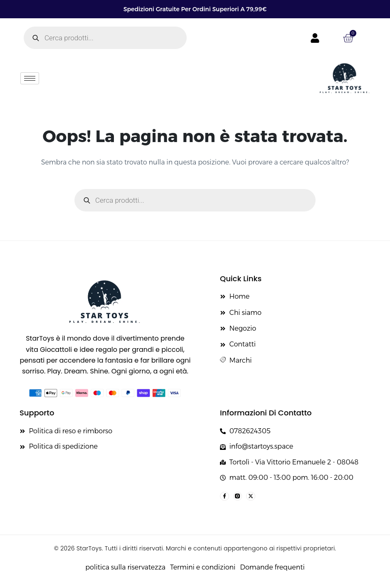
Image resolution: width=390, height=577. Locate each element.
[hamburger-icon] (29, 78)
